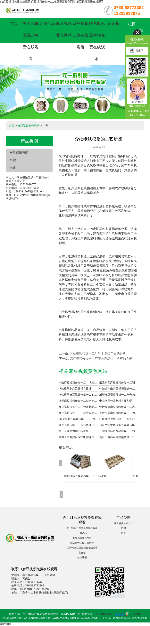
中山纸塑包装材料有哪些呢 (115, 400)
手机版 (137, 614)
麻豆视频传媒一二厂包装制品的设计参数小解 (78, 406)
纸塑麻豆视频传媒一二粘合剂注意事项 (78, 400)
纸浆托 (102, 476)
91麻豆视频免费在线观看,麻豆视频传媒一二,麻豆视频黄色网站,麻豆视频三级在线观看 (52, 1)
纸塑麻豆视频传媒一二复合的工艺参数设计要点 (118, 394)
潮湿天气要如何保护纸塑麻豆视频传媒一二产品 (78, 437)
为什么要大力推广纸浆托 (74, 431)
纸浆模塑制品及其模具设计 (75, 388)
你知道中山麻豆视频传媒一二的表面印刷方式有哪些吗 (118, 388)
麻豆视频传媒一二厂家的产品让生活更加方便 (101, 358)
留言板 (114, 23)
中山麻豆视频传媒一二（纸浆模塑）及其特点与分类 (78, 382)
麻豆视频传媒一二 (22, 152)
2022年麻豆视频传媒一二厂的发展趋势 (78, 418)
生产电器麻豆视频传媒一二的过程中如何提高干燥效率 (118, 412)
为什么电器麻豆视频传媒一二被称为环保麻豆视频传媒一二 (118, 437)
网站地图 (5, 624)
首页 (14, 23)
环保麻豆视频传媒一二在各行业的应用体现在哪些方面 (118, 418)
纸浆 (13, 168)
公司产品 (47, 23)
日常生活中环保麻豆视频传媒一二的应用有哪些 (118, 425)
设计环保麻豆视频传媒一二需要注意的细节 (118, 406)
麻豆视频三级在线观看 (80, 35)
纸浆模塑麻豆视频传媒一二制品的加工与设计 (118, 382)
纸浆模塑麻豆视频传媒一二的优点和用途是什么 (78, 394)
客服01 (136, 50)
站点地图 (82, 557)
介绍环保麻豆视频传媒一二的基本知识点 (118, 431)
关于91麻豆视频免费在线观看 (82, 528)
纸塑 (13, 160)
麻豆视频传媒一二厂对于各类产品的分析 (98, 353)
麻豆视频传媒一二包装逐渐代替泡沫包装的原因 (78, 425)
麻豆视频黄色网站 (28, 125)
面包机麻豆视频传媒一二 (79, 476)
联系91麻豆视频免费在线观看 (82, 547)
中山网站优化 (104, 614)
